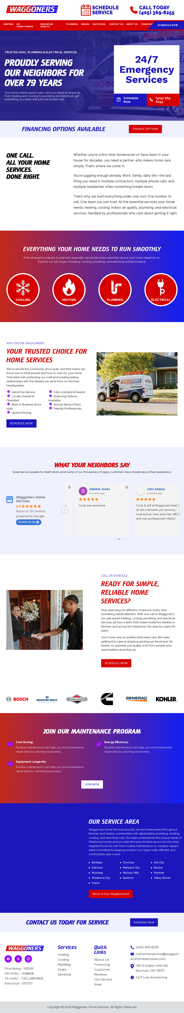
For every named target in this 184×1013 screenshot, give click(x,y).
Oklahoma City (101, 877)
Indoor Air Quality (46, 25)
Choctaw (128, 862)
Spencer (128, 877)
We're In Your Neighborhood (110, 894)
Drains (85, 24)
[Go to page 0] (116, 539)
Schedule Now (168, 25)
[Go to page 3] (124, 539)
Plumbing (72, 24)
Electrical (99, 24)
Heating (8, 24)
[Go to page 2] (122, 539)
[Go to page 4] (127, 539)
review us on (28, 522)
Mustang (97, 872)
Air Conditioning (24, 25)
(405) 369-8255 (161, 100)
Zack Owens (146, 489)
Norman (159, 872)
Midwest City (131, 867)
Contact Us (116, 24)
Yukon (95, 883)
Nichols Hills (131, 872)
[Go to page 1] (119, 539)
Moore (158, 867)
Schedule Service (100, 10)
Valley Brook (162, 877)
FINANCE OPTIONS (145, 129)
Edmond (97, 867)
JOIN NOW (92, 784)
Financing (147, 24)
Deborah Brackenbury (96, 489)
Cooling (63, 959)
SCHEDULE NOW (21, 423)
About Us (132, 24)
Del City (159, 862)
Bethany (97, 862)
